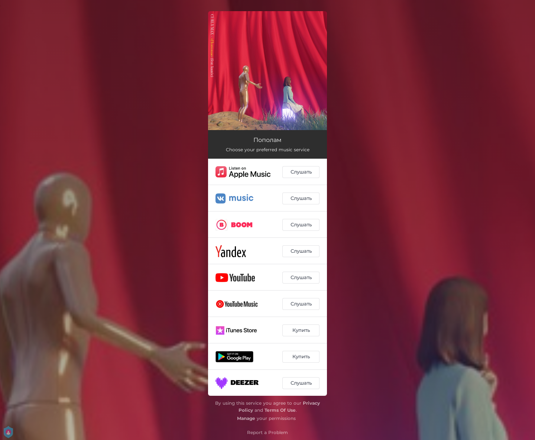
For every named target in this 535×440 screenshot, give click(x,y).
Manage (246, 418)
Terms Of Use (280, 410)
